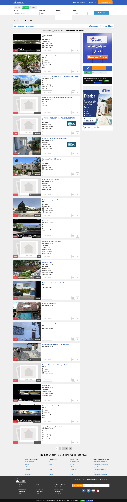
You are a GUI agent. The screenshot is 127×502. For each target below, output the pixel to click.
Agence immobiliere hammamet (100, 464)
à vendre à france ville (49, 56)
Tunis (49, 461)
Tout (18, 7)
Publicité (39, 493)
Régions (58, 10)
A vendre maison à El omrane (52, 324)
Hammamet (28, 474)
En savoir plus (89, 500)
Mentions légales (59, 489)
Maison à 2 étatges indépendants (53, 200)
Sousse (27, 464)
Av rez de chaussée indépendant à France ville (57, 97)
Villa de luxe (46, 385)
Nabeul (50, 466)
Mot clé (16, 10)
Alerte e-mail (40, 489)
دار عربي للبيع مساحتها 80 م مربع (52, 426)
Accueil (20, 484)
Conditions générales (60, 484)
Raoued (50, 472)
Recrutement (40, 491)
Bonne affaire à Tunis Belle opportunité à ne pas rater (60, 365)
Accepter (82, 500)
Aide (38, 486)
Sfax (26, 466)
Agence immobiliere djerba (99, 472)
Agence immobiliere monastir (100, 474)
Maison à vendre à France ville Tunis (54, 283)
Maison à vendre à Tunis (88, 128)
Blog (38, 484)
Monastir (27, 469)
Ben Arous (73, 469)
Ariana (27, 472)
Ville (74, 10)
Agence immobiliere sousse (99, 466)
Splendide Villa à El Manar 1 (51, 159)
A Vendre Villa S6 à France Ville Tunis (54, 138)
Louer (33, 7)
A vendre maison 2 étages (50, 179)
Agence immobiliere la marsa (100, 461)
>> (70, 448)
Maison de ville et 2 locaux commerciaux (55, 344)
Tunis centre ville (29, 461)
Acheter (26, 7)
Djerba (50, 464)
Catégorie (42, 10)
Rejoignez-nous (22, 491)
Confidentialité (58, 486)
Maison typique (47, 262)
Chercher (101, 12)
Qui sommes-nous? (23, 486)
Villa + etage (46, 221)
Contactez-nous (22, 489)
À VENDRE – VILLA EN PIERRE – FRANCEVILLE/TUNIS (60, 77)
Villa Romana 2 (47, 35)
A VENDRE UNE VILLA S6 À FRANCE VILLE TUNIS (59, 118)
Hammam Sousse (74, 461)
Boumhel (50, 474)
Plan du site (58, 491)
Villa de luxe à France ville (50, 406)
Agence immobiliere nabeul (99, 469)
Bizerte (50, 469)
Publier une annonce (24, 493)
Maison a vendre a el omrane (51, 241)
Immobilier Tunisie (59, 493)
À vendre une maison (49, 303)
